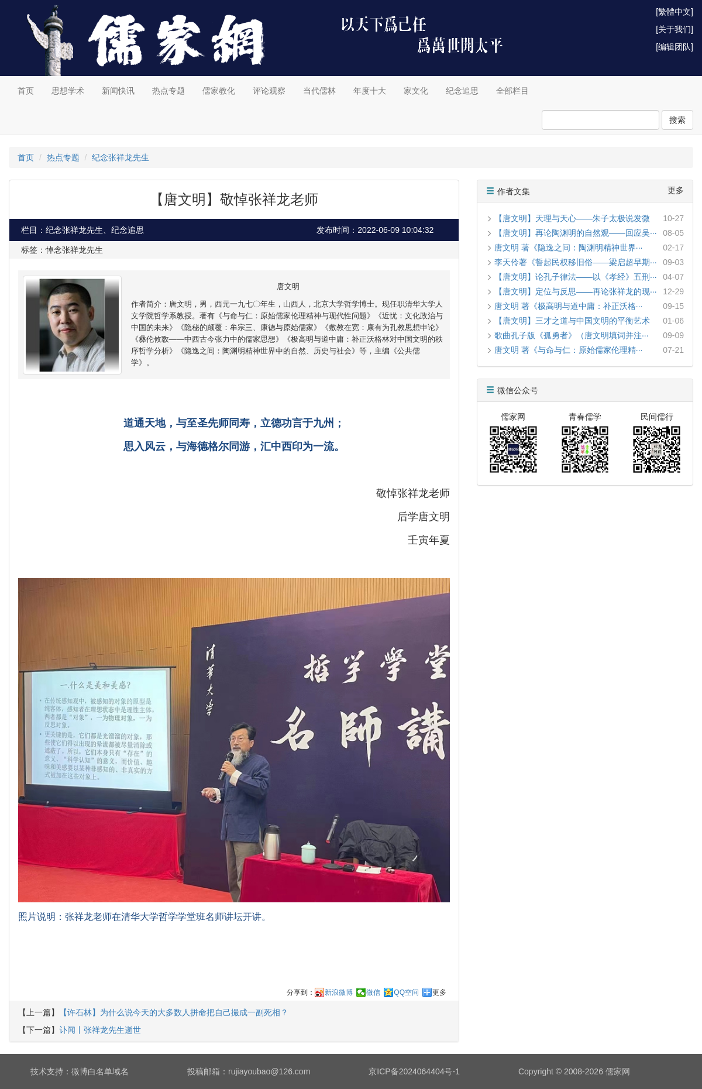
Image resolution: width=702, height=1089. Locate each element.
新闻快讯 (118, 90)
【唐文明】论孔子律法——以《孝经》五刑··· (575, 276)
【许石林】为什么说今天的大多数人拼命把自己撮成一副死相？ (173, 1012)
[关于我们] (674, 29)
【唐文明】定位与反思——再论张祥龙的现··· (575, 291)
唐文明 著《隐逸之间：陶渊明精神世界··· (568, 247)
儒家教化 (218, 90)
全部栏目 (512, 90)
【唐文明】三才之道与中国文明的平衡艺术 (572, 320)
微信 (373, 992)
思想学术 (67, 90)
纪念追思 (462, 90)
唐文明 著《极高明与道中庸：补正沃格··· (568, 306)
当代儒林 (319, 90)
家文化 (416, 90)
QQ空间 (406, 992)
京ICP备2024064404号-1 (414, 1071)
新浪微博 (339, 992)
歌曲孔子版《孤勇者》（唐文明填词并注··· (571, 335)
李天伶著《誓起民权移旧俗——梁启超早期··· (575, 262)
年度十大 (369, 90)
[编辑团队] (674, 46)
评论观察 (269, 90)
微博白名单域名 (100, 1071)
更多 (439, 992)
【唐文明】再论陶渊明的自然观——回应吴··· (575, 233)
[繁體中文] (674, 11)
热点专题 (168, 90)
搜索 (677, 120)
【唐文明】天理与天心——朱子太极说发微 (572, 218)
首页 (26, 90)
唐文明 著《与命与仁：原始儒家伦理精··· (568, 350)
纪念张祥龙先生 (120, 157)
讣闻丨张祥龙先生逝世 (100, 1030)
